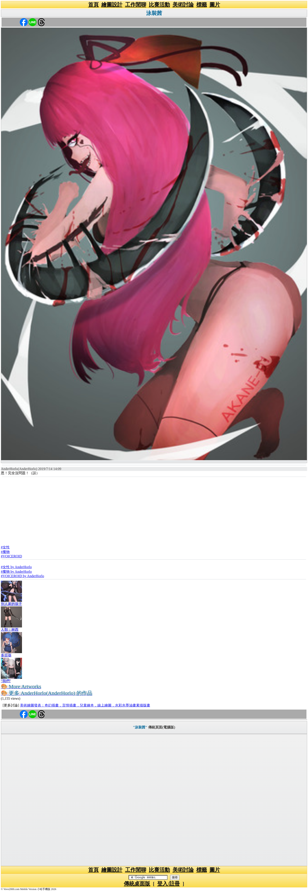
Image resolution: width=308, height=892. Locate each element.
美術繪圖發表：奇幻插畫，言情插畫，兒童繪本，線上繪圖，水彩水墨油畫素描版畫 (85, 705)
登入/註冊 (168, 884)
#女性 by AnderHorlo (16, 567)
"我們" (6, 681)
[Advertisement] (154, 509)
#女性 (5, 547)
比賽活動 (159, 4)
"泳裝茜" (140, 727)
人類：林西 (9, 629)
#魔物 (5, 552)
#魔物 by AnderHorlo (16, 571)
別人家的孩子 (11, 604)
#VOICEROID (11, 556)
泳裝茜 (154, 13)
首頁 (93, 4)
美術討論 (183, 4)
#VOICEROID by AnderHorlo (22, 576)
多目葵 (6, 655)
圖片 (215, 4)
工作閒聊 (135, 4)
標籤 (201, 4)
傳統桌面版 (137, 884)
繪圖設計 (111, 4)
